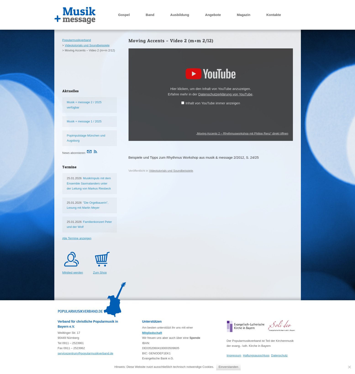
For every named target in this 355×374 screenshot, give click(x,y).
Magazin (243, 15)
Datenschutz (279, 355)
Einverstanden (228, 367)
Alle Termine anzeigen (77, 238)
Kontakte (273, 15)
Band (150, 15)
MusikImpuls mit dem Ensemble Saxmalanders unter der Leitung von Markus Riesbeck (89, 183)
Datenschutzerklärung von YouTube (225, 94)
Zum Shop (100, 272)
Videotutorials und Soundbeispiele (171, 170)
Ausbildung (179, 15)
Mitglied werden (72, 272)
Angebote (213, 15)
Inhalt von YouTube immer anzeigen (213, 103)
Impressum (234, 355)
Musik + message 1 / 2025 (84, 121)
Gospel (124, 15)
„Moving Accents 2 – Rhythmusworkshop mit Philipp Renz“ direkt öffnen (242, 133)
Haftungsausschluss (256, 355)
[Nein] (349, 367)
